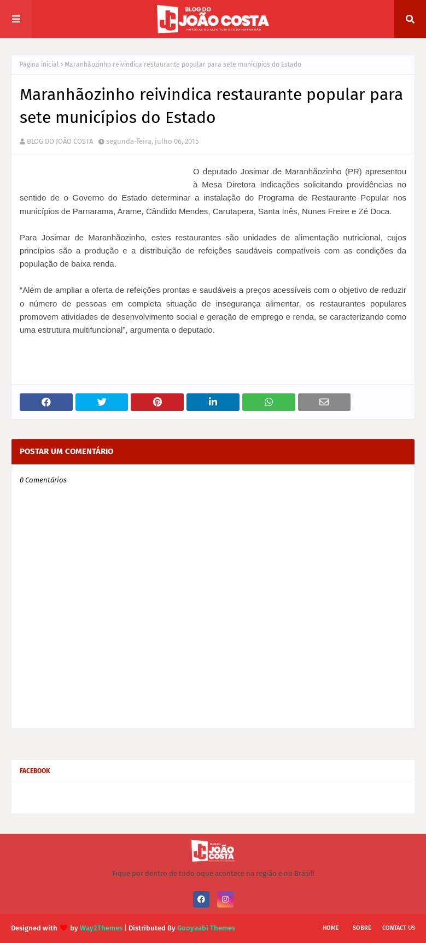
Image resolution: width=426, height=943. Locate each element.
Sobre (362, 928)
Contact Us (398, 928)
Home (331, 928)
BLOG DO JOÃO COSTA (60, 141)
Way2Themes (101, 928)
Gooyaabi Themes (206, 928)
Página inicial (39, 64)
